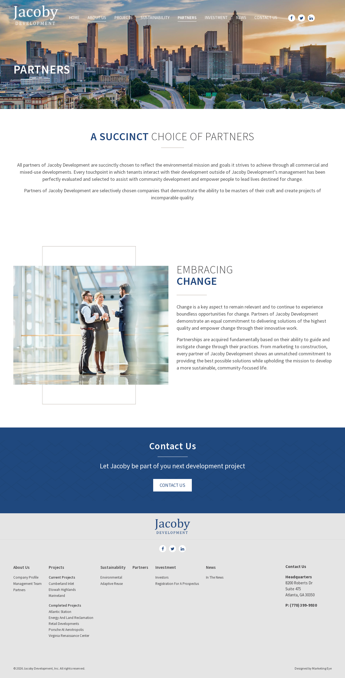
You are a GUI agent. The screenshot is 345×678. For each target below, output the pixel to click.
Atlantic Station (60, 611)
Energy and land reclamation (71, 617)
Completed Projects (65, 605)
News (241, 17)
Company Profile (25, 577)
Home (74, 17)
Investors (161, 577)
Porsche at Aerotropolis (66, 629)
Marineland (57, 595)
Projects (123, 17)
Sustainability (155, 17)
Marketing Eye (322, 668)
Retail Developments (64, 623)
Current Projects (62, 577)
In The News (214, 577)
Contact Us (265, 17)
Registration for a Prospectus (177, 583)
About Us (97, 17)
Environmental (111, 577)
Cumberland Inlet (61, 583)
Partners (187, 17)
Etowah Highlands (62, 589)
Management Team (27, 583)
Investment (216, 17)
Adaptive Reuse (111, 583)
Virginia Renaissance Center (69, 635)
